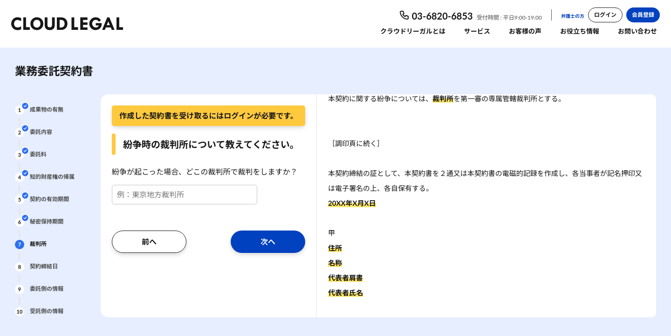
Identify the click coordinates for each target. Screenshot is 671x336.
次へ (267, 241)
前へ (149, 241)
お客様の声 (525, 31)
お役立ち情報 (579, 31)
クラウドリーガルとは (412, 31)
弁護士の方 (572, 16)
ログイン (605, 14)
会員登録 (643, 14)
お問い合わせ (637, 31)
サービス (477, 31)
